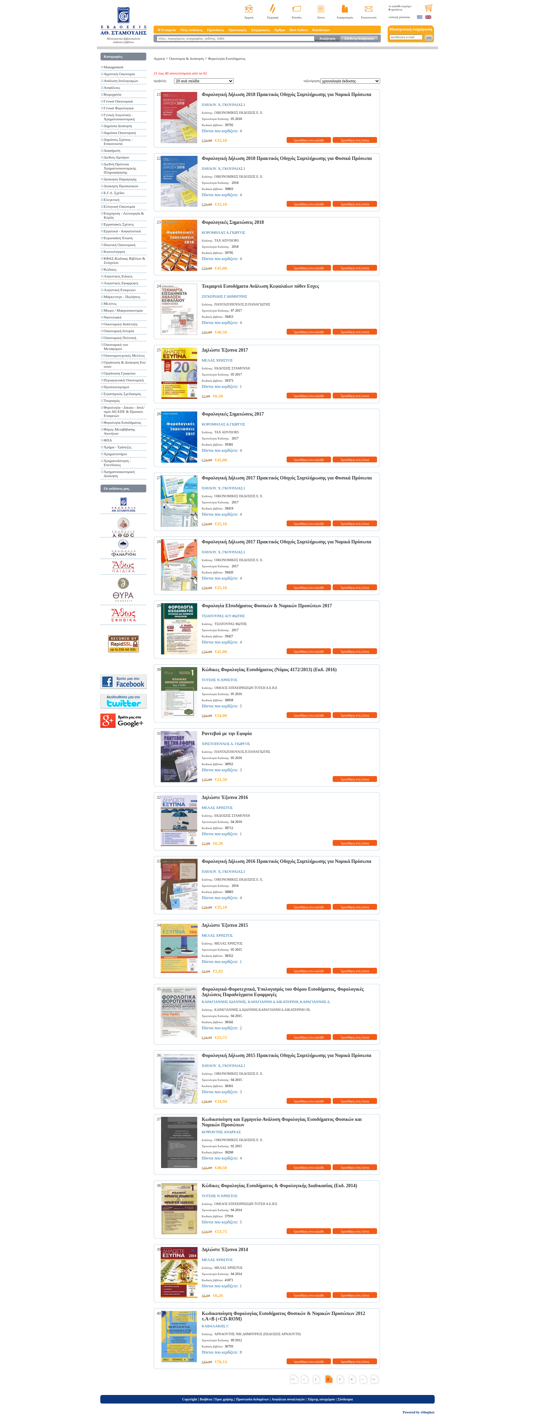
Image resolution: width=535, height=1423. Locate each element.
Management (113, 67)
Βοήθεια (206, 1399)
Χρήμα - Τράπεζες (118, 447)
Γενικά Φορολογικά (118, 108)
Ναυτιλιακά (112, 317)
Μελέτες (110, 303)
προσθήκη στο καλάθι (309, 140)
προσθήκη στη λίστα (355, 140)
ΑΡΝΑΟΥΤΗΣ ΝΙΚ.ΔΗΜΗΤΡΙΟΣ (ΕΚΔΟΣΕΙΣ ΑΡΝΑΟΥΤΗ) (257, 1334)
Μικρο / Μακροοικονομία (123, 310)
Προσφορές (237, 30)
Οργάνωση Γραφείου (119, 373)
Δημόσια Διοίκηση (118, 126)
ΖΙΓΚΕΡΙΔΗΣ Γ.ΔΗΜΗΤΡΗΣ (224, 296)
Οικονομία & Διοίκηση (186, 58)
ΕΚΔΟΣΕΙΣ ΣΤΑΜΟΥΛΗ (232, 368)
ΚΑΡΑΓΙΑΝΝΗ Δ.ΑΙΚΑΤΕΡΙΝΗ (273, 1002)
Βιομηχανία (112, 94)
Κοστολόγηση (114, 251)
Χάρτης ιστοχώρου (321, 1399)
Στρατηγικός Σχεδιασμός (122, 394)
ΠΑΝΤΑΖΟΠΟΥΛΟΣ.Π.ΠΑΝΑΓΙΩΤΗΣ (242, 304)
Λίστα (320, 17)
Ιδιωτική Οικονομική (119, 245)
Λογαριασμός (344, 17)
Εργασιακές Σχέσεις (119, 224)
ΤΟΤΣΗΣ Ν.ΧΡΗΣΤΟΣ (219, 680)
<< (293, 1379)
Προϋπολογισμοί (116, 387)
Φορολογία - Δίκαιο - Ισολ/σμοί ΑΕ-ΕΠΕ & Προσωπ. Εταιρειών (124, 411)
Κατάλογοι (321, 30)
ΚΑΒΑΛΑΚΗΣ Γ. (215, 1326)
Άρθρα (279, 30)
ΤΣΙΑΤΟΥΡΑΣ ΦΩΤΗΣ (230, 624)
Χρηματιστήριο (115, 454)
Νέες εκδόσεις (191, 30)
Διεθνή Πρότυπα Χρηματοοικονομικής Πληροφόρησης (120, 168)
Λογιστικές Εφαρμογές (121, 283)
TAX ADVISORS (226, 240)
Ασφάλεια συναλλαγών (288, 1399)
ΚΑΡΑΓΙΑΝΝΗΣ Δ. (315, 1002)
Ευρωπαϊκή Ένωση (118, 238)
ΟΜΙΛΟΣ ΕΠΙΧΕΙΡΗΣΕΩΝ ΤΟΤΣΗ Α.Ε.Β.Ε (245, 688)
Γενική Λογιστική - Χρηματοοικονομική (119, 117)
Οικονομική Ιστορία (119, 331)
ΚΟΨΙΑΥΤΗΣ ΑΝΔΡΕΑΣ (221, 1132)
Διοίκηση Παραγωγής (120, 179)
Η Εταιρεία (167, 30)
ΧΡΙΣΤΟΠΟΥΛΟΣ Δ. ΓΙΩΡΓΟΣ (226, 744)
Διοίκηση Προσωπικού (121, 186)
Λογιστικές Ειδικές (118, 276)
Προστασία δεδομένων (252, 1399)
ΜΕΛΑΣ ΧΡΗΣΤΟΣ (217, 360)
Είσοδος (297, 17)
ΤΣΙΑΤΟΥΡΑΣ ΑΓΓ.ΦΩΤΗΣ (223, 616)
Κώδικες (110, 269)
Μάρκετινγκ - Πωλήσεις (122, 297)
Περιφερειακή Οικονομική (124, 380)
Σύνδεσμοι (345, 1399)
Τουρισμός (112, 400)
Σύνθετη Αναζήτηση (358, 38)
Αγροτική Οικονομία (119, 74)
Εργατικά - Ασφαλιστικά (122, 231)
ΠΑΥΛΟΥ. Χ (211, 105)
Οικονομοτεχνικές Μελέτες (124, 355)
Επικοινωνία (368, 17)
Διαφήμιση (112, 150)
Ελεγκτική (111, 200)
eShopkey (428, 1412)
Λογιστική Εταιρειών (120, 290)
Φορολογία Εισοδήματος (122, 422)
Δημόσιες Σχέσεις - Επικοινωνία (118, 141)
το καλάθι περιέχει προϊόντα (400, 7)
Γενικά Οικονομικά (118, 101)
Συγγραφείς (260, 30)
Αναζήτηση (327, 38)
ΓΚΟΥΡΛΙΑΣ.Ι (233, 105)
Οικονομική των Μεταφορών (116, 346)
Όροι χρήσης (224, 1399)
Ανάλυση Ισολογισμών (121, 81)
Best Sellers (298, 30)
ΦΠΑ (108, 440)
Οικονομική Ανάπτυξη (120, 324)
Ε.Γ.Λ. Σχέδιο (114, 193)
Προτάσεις (215, 30)
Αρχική (249, 17)
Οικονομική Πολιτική (120, 338)
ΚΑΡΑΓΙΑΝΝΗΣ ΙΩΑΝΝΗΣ (224, 1002)
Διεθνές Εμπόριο (116, 157)
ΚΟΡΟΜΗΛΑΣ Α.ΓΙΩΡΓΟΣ (223, 232)
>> (373, 1379)
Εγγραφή (272, 17)
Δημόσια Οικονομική (120, 133)
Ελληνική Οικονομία (119, 206)
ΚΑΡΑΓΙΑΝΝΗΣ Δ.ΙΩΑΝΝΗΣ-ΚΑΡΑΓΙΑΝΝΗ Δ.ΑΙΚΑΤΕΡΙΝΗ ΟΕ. (262, 1010)
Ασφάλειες (112, 87)
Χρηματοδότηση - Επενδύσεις (117, 463)
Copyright (189, 1399)
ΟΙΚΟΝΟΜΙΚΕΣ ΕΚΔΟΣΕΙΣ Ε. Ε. (238, 112)
